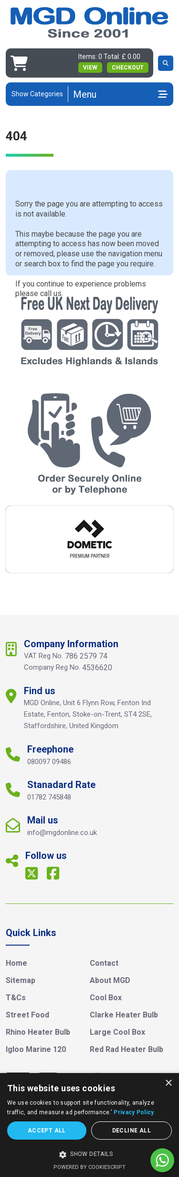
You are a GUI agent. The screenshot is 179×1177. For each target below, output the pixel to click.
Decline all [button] (131, 1130)
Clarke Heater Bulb (124, 1014)
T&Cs (16, 997)
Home (16, 963)
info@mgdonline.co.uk (62, 832)
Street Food (27, 1014)
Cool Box (106, 997)
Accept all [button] (47, 1130)
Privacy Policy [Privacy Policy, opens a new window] (134, 1112)
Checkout (128, 67)
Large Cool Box (117, 1032)
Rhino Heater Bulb (38, 1032)
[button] (89, 1154)
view (90, 67)
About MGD (110, 980)
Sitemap (20, 980)
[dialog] (89, 1125)
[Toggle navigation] (120, 94)
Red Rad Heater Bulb (126, 1049)
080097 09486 (49, 761)
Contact (104, 963)
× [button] (168, 1083)
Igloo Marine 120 (36, 1049)
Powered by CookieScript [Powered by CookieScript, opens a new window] (89, 1167)
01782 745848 (49, 797)
